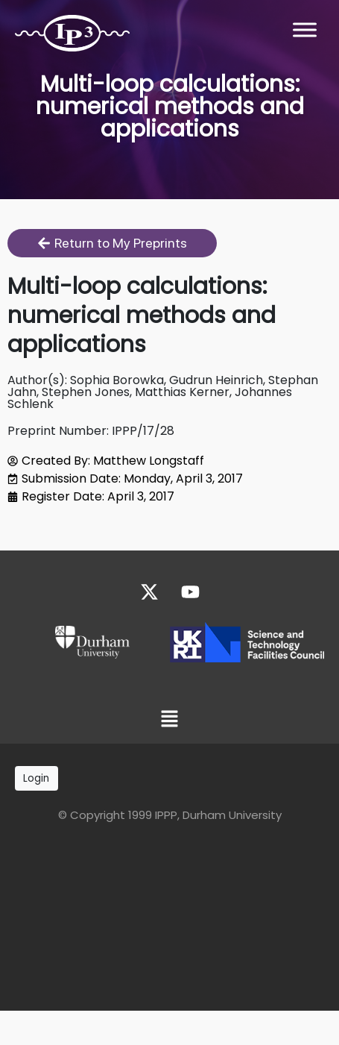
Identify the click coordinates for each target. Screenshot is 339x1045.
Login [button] (36, 778)
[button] (169, 719)
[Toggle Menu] (305, 29)
